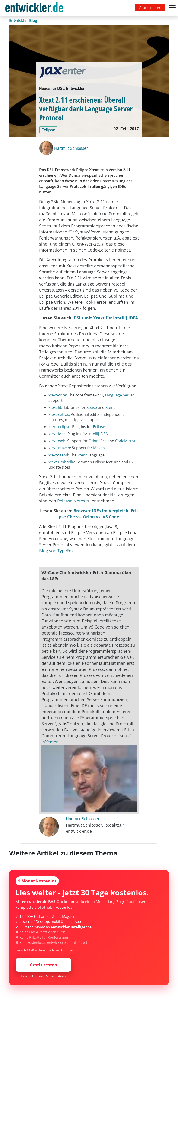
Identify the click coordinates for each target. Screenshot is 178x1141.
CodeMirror (125, 440)
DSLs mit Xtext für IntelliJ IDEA (106, 318)
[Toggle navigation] (35, 8)
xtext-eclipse (59, 426)
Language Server (119, 395)
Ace (104, 440)
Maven (99, 447)
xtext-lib (55, 407)
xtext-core (57, 395)
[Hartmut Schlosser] (46, 148)
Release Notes (71, 501)
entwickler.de (34, 8)
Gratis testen (150, 7)
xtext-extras (58, 414)
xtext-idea (57, 433)
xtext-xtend (58, 455)
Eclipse (99, 426)
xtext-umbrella (61, 462)
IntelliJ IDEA (98, 433)
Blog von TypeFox (56, 550)
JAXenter (49, 742)
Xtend (110, 407)
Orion (94, 440)
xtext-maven (59, 447)
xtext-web (56, 440)
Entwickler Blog (23, 20)
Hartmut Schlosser (71, 148)
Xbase (92, 407)
